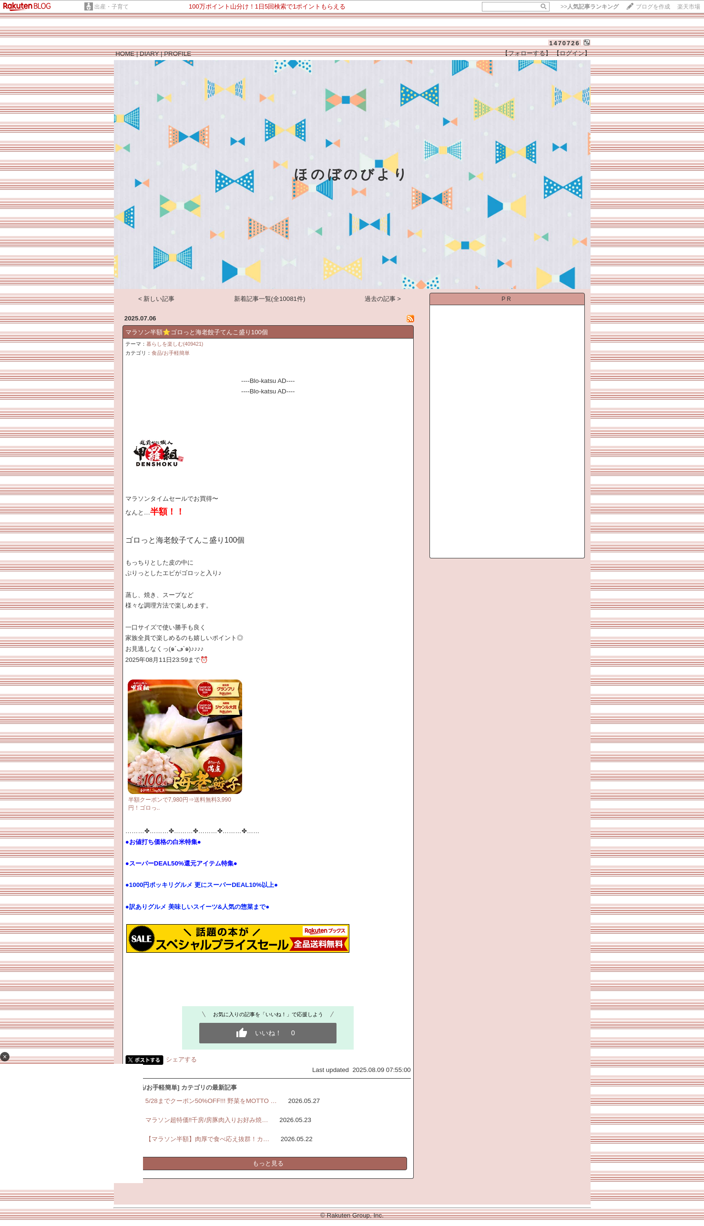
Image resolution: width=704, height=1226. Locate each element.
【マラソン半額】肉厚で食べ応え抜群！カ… (207, 1139)
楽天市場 (688, 6)
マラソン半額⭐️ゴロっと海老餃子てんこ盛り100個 (196, 332)
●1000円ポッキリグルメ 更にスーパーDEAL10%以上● (201, 884)
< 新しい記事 (156, 298)
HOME (124, 53)
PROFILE (177, 53)
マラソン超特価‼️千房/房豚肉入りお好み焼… (206, 1119)
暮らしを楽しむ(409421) (175, 344)
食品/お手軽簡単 (171, 353)
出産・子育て (111, 6)
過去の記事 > (383, 298)
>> (590, 6)
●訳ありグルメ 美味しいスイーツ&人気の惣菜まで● (197, 906)
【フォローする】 (526, 53)
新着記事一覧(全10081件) (270, 298)
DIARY (149, 53)
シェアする (181, 1059)
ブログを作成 (653, 6)
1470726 (564, 43)
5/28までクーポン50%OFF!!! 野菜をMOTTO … (211, 1100)
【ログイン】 (572, 53)
